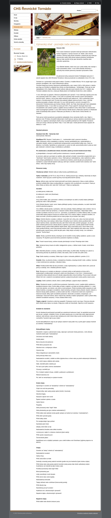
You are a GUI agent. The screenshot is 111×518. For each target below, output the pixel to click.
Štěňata (16, 30)
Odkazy (16, 36)
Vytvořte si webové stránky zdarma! (87, 513)
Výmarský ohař (18, 27)
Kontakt (16, 33)
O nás (15, 18)
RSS (90, 3)
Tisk (98, 3)
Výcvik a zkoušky (19, 42)
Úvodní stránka (66, 3)
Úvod (37, 37)
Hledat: (79, 10)
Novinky (16, 21)
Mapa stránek (80, 3)
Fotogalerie (17, 24)
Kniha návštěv (18, 39)
